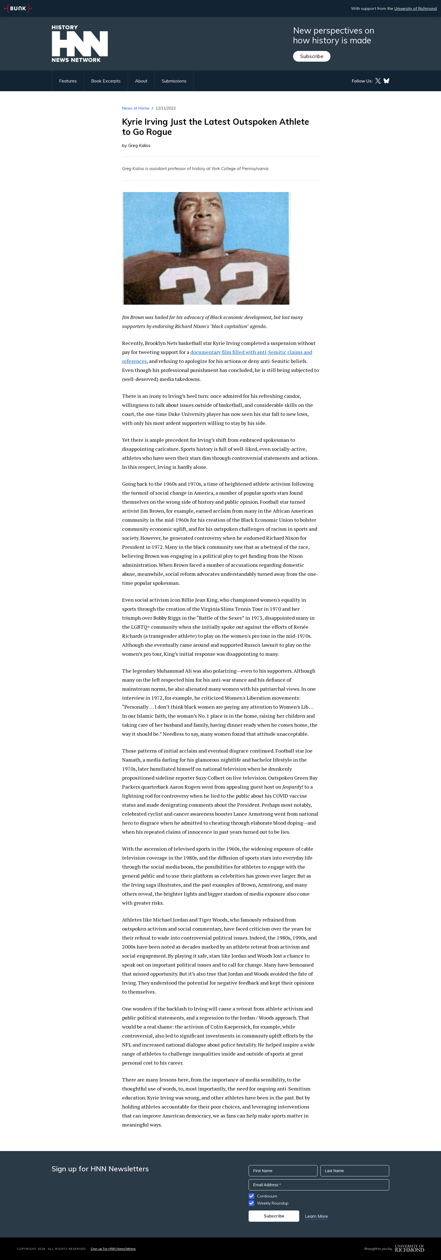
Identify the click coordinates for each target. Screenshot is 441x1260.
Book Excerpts (106, 81)
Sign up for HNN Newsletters (113, 1248)
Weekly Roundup (273, 1203)
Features (68, 81)
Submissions (174, 81)
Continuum (267, 1196)
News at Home (135, 108)
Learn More (316, 1216)
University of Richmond (415, 8)
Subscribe (311, 56)
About (141, 81)
